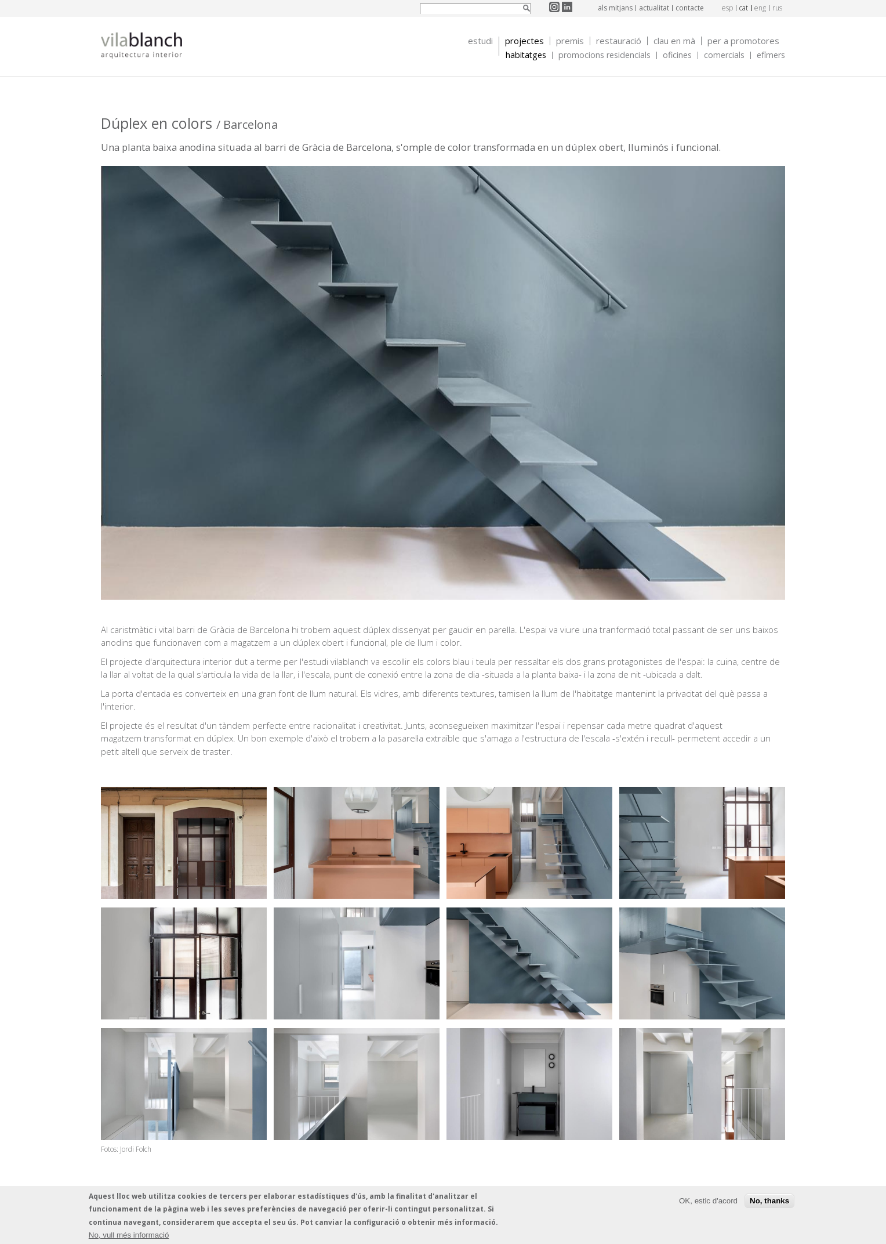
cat (743, 8)
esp (727, 8)
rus (777, 8)
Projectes (524, 41)
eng (760, 8)
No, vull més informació (129, 1235)
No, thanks (769, 1201)
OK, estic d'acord (708, 1201)
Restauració (618, 41)
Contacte (690, 8)
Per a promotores (743, 41)
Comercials (724, 55)
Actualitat (654, 8)
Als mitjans (615, 8)
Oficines (677, 55)
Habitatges (526, 55)
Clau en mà (674, 41)
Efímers (771, 55)
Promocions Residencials (604, 55)
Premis (570, 41)
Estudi (480, 41)
